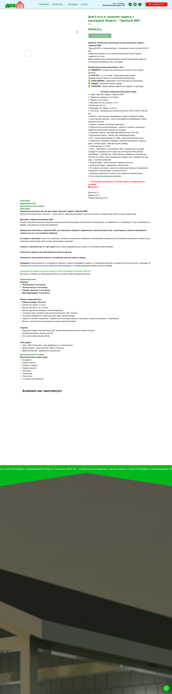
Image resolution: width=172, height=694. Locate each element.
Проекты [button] (57, 4)
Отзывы (73, 4)
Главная (44, 4)
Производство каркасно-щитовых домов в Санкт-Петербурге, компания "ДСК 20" (55, 271)
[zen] (135, 4)
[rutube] (140, 4)
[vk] (130, 4)
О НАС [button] (84, 4)
